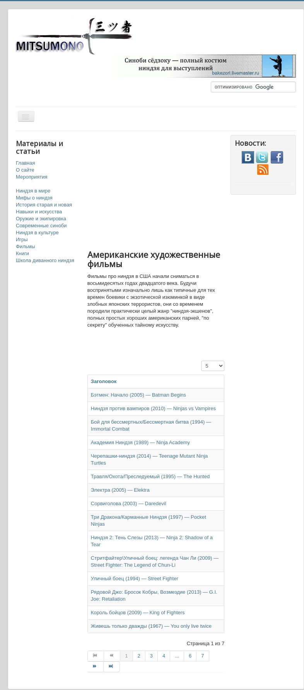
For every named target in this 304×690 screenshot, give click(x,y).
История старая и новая (44, 205)
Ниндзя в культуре (37, 232)
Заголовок (104, 381)
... (177, 656)
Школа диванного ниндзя (45, 260)
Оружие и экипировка (41, 218)
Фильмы (25, 246)
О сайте (25, 170)
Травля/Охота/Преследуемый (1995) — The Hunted (150, 476)
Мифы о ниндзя (34, 198)
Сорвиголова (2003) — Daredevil (128, 503)
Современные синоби (41, 225)
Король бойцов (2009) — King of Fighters (138, 612)
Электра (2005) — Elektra (120, 490)
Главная (25, 163)
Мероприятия (32, 177)
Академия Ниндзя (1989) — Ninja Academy (140, 442)
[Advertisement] (184, 189)
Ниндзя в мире (33, 191)
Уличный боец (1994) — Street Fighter (134, 578)
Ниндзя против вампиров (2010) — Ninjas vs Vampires (153, 408)
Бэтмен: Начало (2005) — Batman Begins (138, 395)
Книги (22, 253)
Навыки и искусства (39, 212)
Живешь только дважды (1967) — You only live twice (151, 626)
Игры (22, 239)
